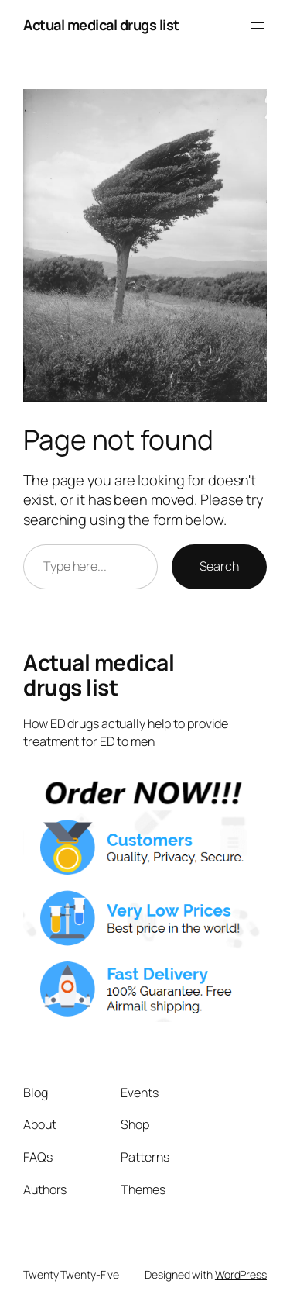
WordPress (241, 1274)
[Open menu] (257, 25)
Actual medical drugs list (101, 25)
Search (219, 566)
